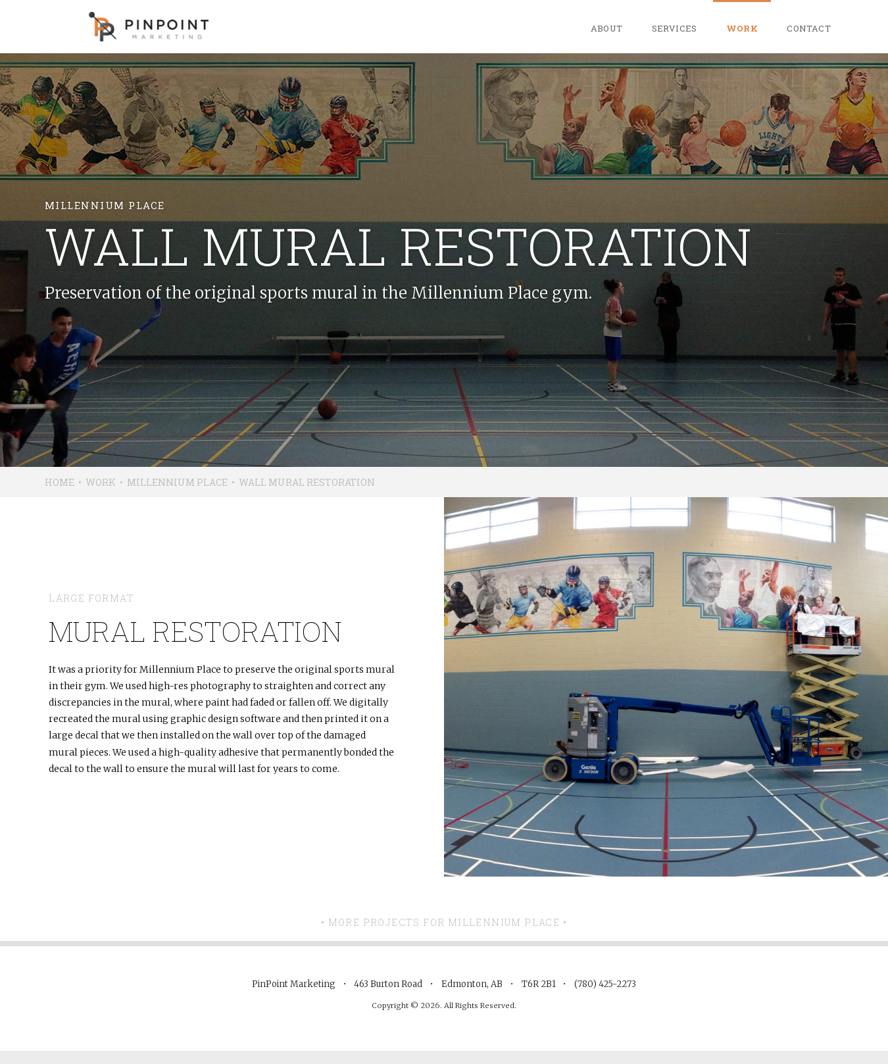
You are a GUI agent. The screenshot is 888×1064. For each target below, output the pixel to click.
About (607, 28)
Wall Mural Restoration (307, 482)
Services (674, 28)
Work (742, 28)
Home (59, 482)
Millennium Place (177, 482)
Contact (809, 28)
